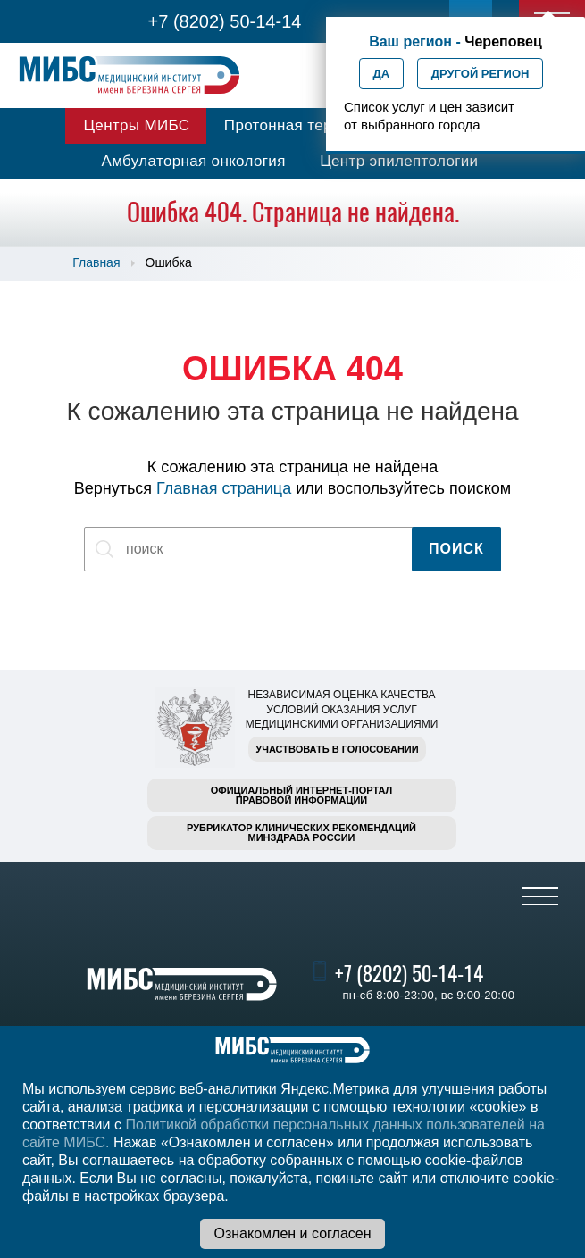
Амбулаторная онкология (194, 161)
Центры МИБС (136, 125)
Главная (96, 262)
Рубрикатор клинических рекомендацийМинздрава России (301, 832)
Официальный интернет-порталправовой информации (302, 795)
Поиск (456, 548)
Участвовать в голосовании (336, 749)
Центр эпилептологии (399, 161)
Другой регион (480, 73)
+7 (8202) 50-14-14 (225, 21)
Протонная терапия (295, 125)
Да (381, 73)
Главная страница (223, 488)
